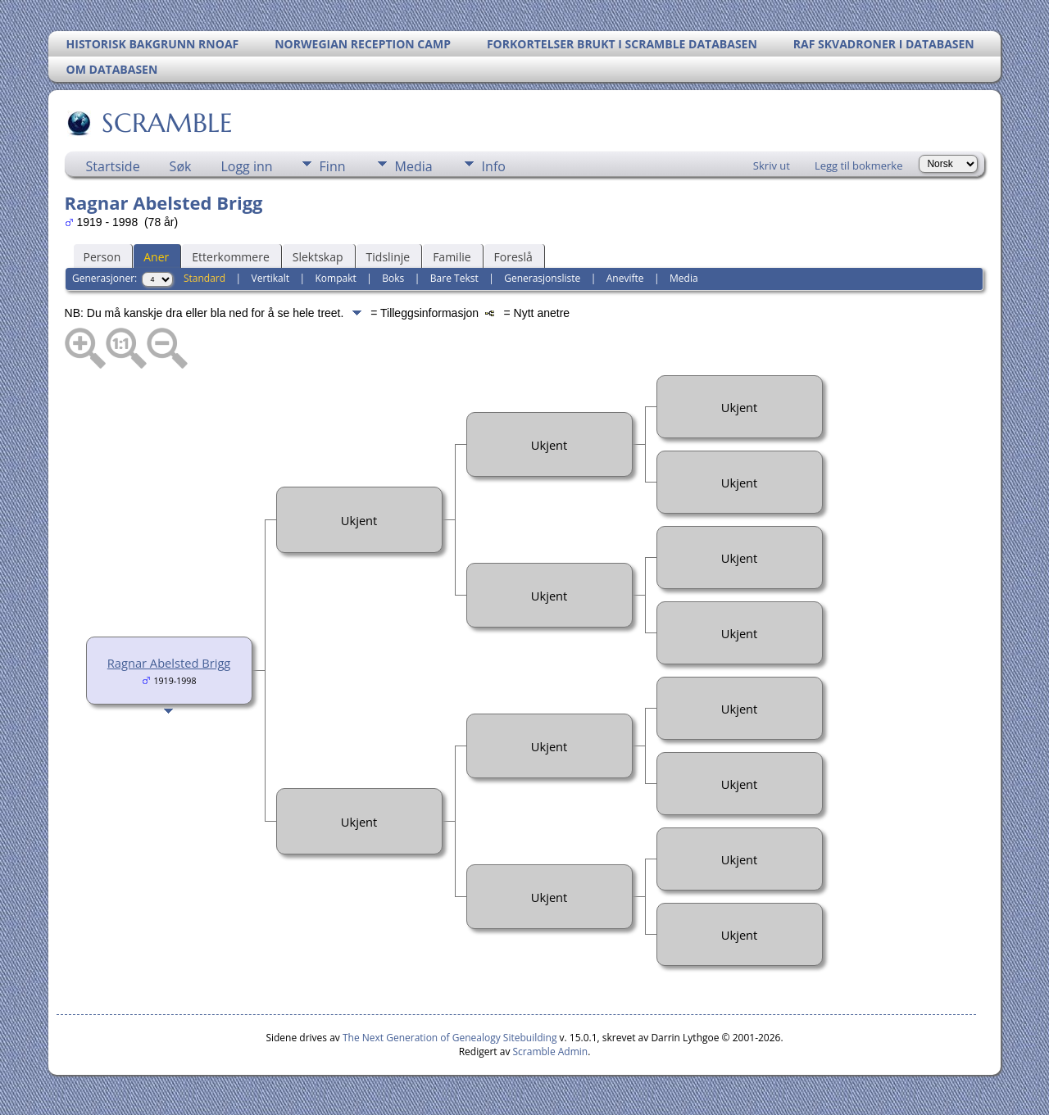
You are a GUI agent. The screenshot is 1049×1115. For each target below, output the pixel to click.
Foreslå (513, 257)
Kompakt (336, 278)
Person (102, 257)
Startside (113, 166)
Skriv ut (771, 165)
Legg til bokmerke (859, 165)
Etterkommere (231, 257)
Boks (393, 278)
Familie (451, 257)
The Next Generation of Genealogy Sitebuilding (450, 1038)
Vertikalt (270, 278)
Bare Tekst (454, 278)
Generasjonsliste (542, 278)
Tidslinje (388, 257)
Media (414, 166)
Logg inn (246, 166)
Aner (156, 257)
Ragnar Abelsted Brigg (169, 663)
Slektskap (318, 257)
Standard (204, 278)
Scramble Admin (550, 1051)
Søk (181, 166)
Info (494, 166)
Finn (333, 166)
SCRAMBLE (166, 123)
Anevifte (625, 278)
